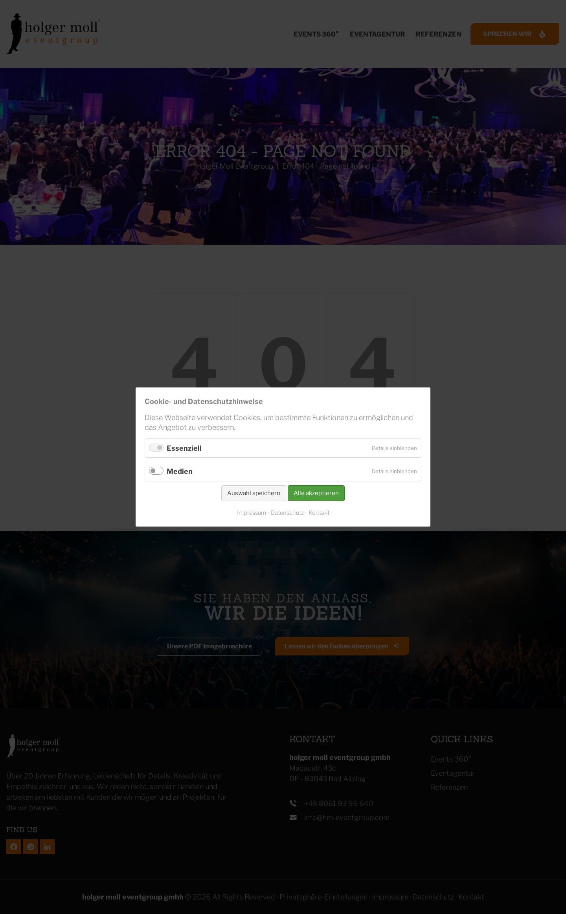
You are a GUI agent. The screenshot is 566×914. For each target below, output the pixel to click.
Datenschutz (287, 512)
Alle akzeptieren (316, 493)
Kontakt (319, 512)
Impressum (251, 512)
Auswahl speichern (253, 493)
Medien (180, 471)
